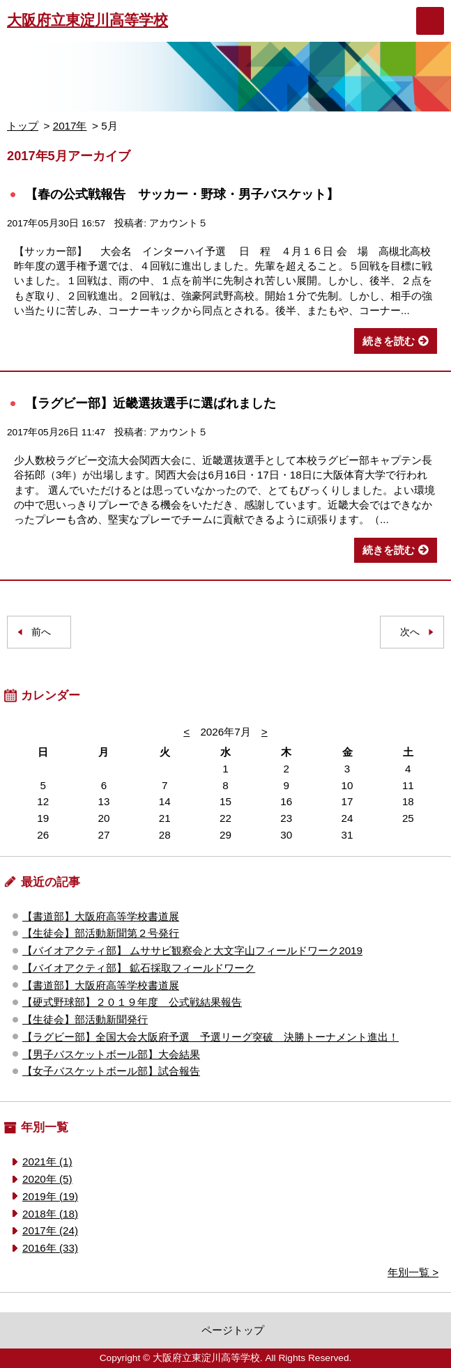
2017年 (70, 126)
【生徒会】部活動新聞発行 (85, 1019)
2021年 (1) (47, 1161)
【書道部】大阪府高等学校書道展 (100, 916)
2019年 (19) (50, 1196)
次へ (410, 632)
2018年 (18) (50, 1214)
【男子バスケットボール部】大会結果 (111, 1054)
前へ (41, 632)
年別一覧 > (413, 1272)
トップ (22, 126)
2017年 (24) (50, 1230)
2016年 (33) (50, 1248)
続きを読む (388, 341)
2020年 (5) (47, 1179)
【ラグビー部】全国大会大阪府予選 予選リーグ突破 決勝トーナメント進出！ (210, 1037)
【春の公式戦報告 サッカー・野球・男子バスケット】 (182, 194)
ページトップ (232, 1330)
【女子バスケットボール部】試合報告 (111, 1071)
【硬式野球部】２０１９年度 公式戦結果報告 (132, 1002)
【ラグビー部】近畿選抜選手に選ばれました (150, 403)
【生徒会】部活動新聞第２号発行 (100, 933)
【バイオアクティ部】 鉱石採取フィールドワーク (138, 968)
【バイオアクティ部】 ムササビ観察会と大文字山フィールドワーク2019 (192, 950)
